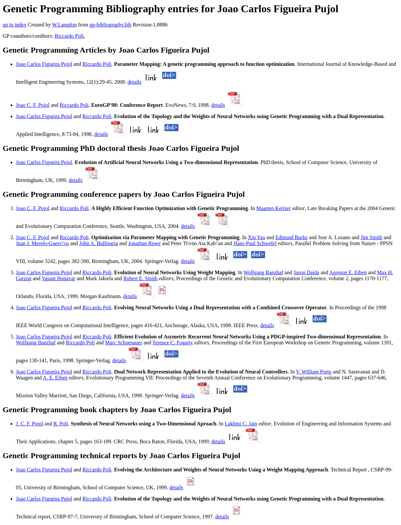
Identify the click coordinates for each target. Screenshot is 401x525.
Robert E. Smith (140, 278)
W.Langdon (64, 24)
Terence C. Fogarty (172, 342)
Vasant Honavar (58, 278)
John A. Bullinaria (98, 243)
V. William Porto (314, 371)
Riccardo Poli (69, 36)
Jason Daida (306, 272)
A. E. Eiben (55, 377)
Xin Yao (256, 237)
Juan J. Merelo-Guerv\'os (42, 243)
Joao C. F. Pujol (32, 105)
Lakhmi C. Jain (241, 423)
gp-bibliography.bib (111, 24)
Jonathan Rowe (144, 243)
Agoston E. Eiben (348, 272)
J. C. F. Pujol (29, 423)
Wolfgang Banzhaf (263, 272)
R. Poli (60, 423)
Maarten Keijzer (273, 208)
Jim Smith (371, 237)
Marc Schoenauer (123, 342)
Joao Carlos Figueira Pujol (44, 64)
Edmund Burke (291, 237)
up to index (14, 24)
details (134, 82)
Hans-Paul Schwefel (254, 243)
